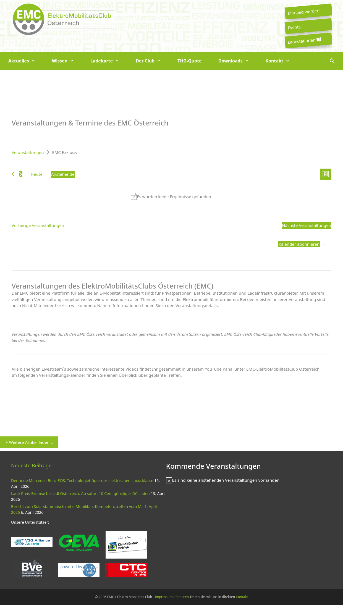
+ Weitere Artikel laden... (29, 442)
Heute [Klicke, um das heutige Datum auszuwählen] (37, 174)
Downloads (237, 61)
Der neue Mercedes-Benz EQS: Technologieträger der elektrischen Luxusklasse (82, 480)
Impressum (163, 596)
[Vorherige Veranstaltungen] (13, 174)
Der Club (152, 61)
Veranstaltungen (28, 152)
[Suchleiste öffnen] (332, 61)
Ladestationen (304, 41)
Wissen (67, 61)
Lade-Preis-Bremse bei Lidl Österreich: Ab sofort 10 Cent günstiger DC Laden (80, 493)
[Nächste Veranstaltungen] (20, 174)
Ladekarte (108, 61)
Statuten (182, 596)
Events (294, 27)
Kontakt (282, 61)
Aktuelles (26, 61)
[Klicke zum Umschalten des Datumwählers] (63, 174)
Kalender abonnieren (299, 244)
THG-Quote (189, 61)
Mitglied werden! (304, 11)
